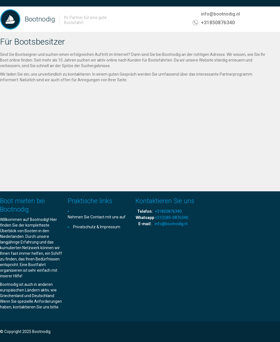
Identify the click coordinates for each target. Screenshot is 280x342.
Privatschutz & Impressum (96, 227)
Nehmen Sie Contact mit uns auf (97, 217)
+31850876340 (218, 22)
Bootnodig (40, 19)
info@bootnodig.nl (220, 14)
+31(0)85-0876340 (171, 217)
